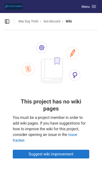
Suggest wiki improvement (51, 154)
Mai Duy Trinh (28, 21)
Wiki (69, 21)
